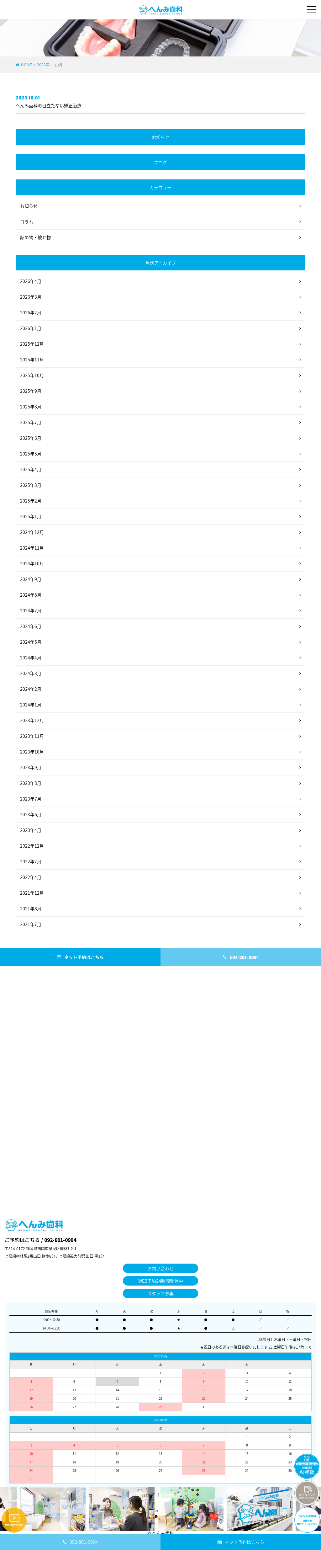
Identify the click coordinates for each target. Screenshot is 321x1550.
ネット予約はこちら (244, 1542)
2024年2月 (30, 689)
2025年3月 (30, 485)
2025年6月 (30, 438)
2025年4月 (30, 469)
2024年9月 (30, 579)
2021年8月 (30, 908)
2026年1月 (30, 328)
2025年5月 (30, 453)
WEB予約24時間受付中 (160, 1281)
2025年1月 (30, 516)
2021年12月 (32, 893)
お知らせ (29, 206)
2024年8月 (30, 595)
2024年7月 (30, 610)
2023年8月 (30, 783)
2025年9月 (30, 391)
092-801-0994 (84, 1542)
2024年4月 (30, 657)
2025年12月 (32, 344)
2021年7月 (30, 924)
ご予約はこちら (22, 1240)
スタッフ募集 (160, 1293)
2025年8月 (30, 406)
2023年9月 (30, 767)
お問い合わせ (160, 1268)
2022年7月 (30, 861)
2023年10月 (32, 751)
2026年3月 (30, 297)
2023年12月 (32, 720)
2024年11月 (32, 548)
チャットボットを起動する (306, 1466)
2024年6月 (30, 626)
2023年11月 (32, 736)
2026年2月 (30, 312)
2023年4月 (30, 830)
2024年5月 (30, 642)
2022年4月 (30, 877)
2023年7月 (30, 799)
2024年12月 (32, 532)
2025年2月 (30, 501)
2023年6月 (30, 814)
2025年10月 (32, 375)
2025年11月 (32, 359)
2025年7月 (30, 422)
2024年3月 (30, 673)
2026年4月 (30, 281)
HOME (26, 64)
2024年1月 (30, 704)
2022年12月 (32, 846)
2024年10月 (32, 563)
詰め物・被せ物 (35, 237)
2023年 (43, 64)
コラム (26, 221)
